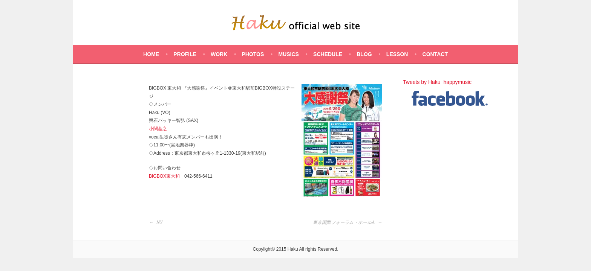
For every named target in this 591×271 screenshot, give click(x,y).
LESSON (397, 54)
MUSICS (288, 54)
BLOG (364, 54)
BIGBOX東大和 (164, 176)
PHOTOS (253, 54)
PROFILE (184, 54)
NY (156, 222)
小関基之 (158, 128)
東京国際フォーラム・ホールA (347, 222)
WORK (219, 54)
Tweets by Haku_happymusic (437, 82)
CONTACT (435, 54)
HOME (151, 54)
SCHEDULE (327, 54)
